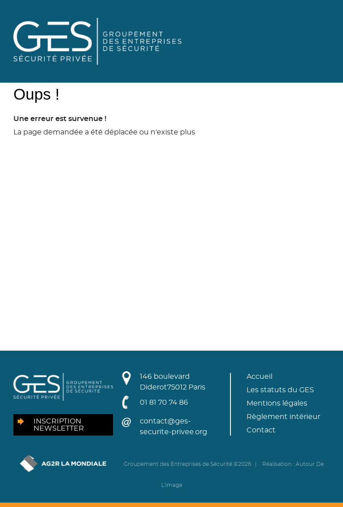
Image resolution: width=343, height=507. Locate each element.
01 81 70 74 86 (164, 402)
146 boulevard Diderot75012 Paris (172, 382)
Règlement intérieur (283, 416)
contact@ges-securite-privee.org (173, 427)
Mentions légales (277, 403)
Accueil (259, 376)
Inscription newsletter (58, 425)
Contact (261, 430)
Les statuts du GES (280, 390)
